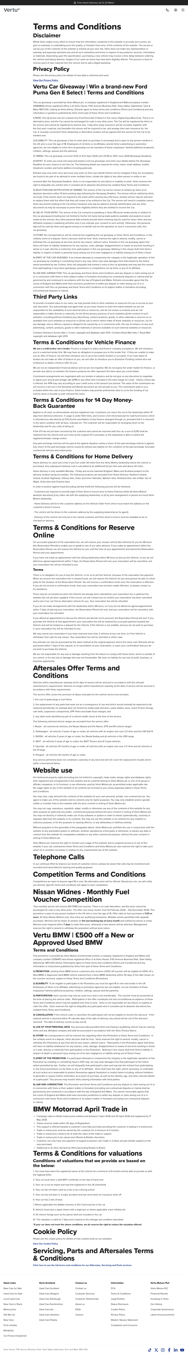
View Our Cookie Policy (45, 1243)
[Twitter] (156, 1350)
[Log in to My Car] (175, 10)
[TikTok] (149, 1350)
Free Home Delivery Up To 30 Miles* (94, 2)
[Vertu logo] (12, 10)
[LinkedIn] (175, 1350)
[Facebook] (169, 1350)
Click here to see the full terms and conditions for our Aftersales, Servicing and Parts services (82, 1265)
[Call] (167, 10)
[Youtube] (182, 1350)
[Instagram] (162, 1350)
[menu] (181, 10)
